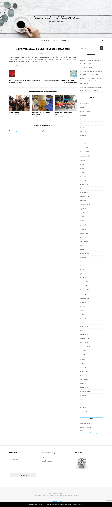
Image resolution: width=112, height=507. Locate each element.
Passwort (13, 467)
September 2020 (85, 347)
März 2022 (83, 278)
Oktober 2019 (84, 387)
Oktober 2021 (84, 294)
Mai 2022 (82, 270)
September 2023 (85, 205)
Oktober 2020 (84, 343)
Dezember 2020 (84, 334)
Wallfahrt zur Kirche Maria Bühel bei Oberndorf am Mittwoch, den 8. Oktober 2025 (90, 81)
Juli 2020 (82, 355)
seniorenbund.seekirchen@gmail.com (91, 433)
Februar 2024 (84, 184)
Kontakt (55, 40)
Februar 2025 (84, 140)
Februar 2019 (84, 412)
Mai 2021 (82, 314)
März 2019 (83, 408)
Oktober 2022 (84, 249)
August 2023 (83, 209)
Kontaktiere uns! (47, 461)
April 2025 (83, 131)
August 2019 (83, 395)
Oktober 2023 (84, 200)
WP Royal (46, 495)
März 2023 (83, 229)
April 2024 (83, 176)
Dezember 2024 (84, 148)
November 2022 (85, 245)
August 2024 (83, 160)
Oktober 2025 (84, 107)
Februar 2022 (84, 282)
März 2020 (83, 367)
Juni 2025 (82, 123)
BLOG (64, 40)
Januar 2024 (83, 188)
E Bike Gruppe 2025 (86, 67)
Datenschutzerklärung (48, 453)
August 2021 (83, 302)
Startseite (45, 40)
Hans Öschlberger (16, 66)
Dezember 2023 (84, 192)
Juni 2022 (82, 265)
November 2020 (85, 339)
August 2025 (83, 115)
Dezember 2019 (84, 379)
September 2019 (85, 391)
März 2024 (83, 180)
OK (84, 504)
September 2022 (85, 253)
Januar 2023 (83, 237)
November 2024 (85, 152)
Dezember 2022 (84, 241)
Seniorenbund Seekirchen (56, 18)
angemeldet (18, 131)
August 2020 (83, 351)
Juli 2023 (82, 213)
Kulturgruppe (14, 112)
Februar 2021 (84, 326)
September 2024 (85, 156)
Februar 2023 (84, 233)
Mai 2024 (82, 172)
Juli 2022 (82, 261)
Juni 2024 (82, 168)
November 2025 (85, 103)
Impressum (45, 457)
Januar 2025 (83, 144)
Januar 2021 (83, 330)
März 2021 (83, 322)
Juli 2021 (82, 306)
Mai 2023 (82, 221)
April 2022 (83, 274)
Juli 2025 (82, 119)
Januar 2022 (83, 286)
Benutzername (15, 459)
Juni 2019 (82, 403)
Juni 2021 (82, 310)
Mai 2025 (82, 127)
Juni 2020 (82, 359)
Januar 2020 (83, 375)
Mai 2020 (82, 363)
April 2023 (83, 225)
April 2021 (83, 318)
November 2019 (85, 383)
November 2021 (85, 290)
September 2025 (85, 111)
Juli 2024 (82, 164)
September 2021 (85, 298)
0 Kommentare (73, 66)
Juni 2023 (82, 217)
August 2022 (83, 257)
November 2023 (85, 196)
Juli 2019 (82, 399)
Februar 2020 (84, 371)
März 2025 (83, 135)
